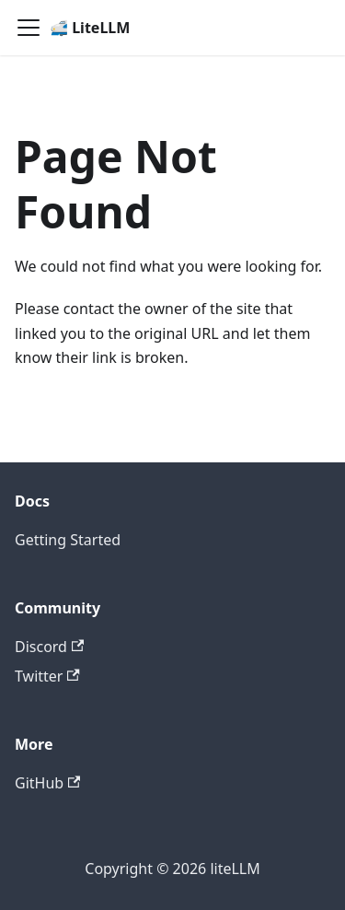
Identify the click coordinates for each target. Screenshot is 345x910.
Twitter (47, 676)
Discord (49, 646)
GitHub (47, 783)
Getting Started (68, 540)
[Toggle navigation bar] (28, 27)
